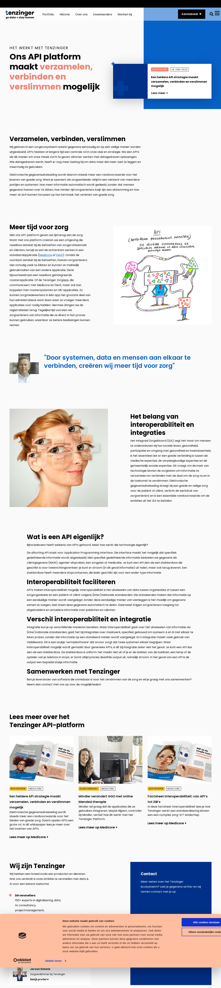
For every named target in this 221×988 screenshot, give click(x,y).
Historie (188, 4)
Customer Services (142, 4)
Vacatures (206, 4)
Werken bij (125, 16)
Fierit (59, 258)
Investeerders (102, 16)
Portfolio (48, 16)
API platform (168, 4)
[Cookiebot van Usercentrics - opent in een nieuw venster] (22, 981)
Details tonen (53, 981)
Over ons (81, 16)
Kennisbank (188, 16)
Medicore (45, 258)
